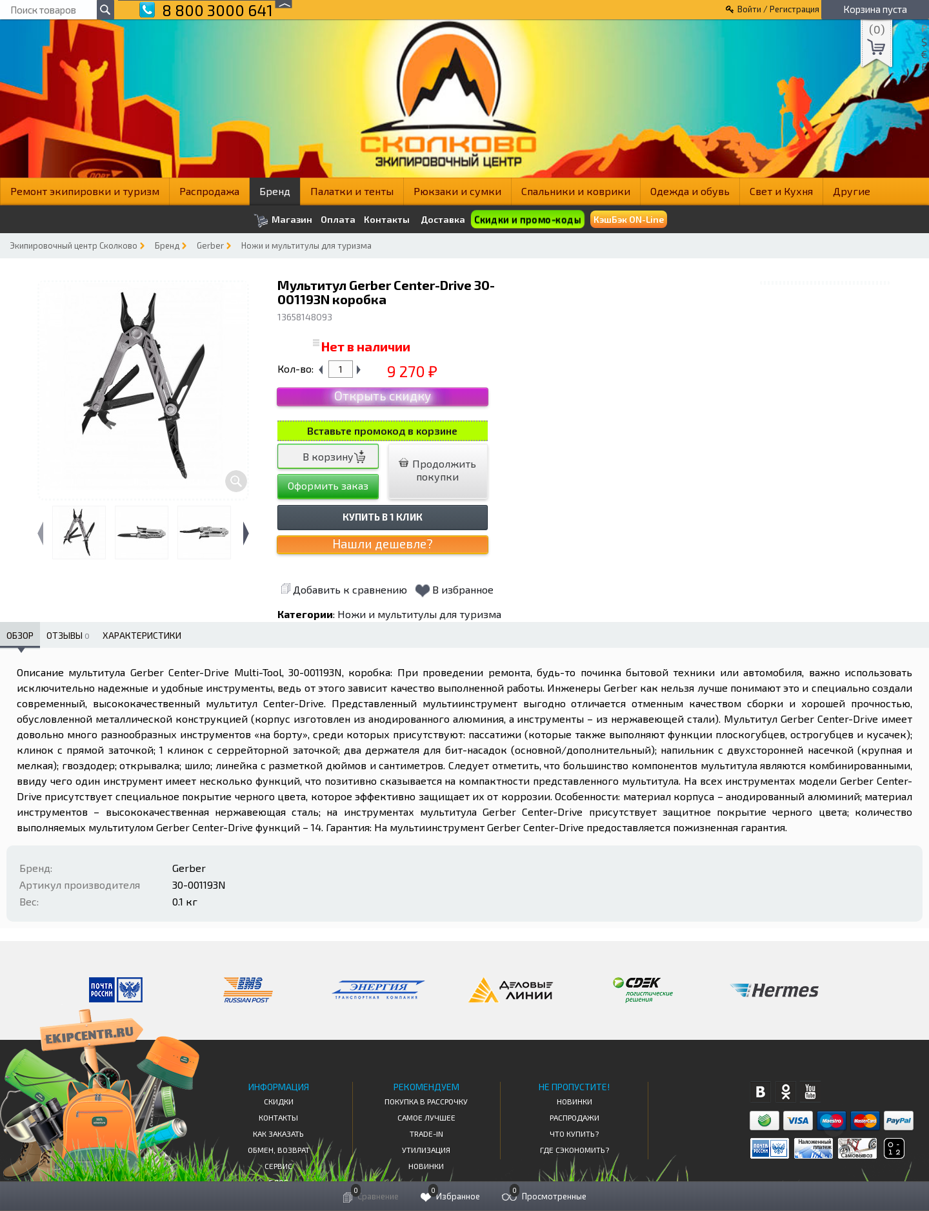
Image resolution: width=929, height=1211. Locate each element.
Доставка (443, 219)
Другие (851, 191)
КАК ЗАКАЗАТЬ (278, 1133)
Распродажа (209, 191)
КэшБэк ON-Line (629, 219)
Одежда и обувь (690, 191)
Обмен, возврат (279, 1149)
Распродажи (574, 1117)
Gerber (210, 245)
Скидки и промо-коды (527, 219)
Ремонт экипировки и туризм (84, 191)
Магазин (283, 220)
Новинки (426, 1165)
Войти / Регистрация (778, 9)
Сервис (278, 1165)
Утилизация (426, 1149)
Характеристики (142, 635)
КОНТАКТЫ (278, 1117)
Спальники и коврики (575, 191)
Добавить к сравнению (344, 589)
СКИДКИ (279, 1101)
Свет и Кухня (781, 191)
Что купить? (574, 1133)
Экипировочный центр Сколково (73, 245)
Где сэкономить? (574, 1149)
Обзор (20, 635)
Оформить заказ (328, 485)
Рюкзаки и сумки (457, 191)
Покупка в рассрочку (426, 1101)
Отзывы (68, 635)
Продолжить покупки (437, 469)
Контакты (387, 219)
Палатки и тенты (352, 191)
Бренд (274, 191)
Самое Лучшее (426, 1117)
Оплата (338, 219)
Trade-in (426, 1133)
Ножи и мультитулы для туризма (306, 245)
